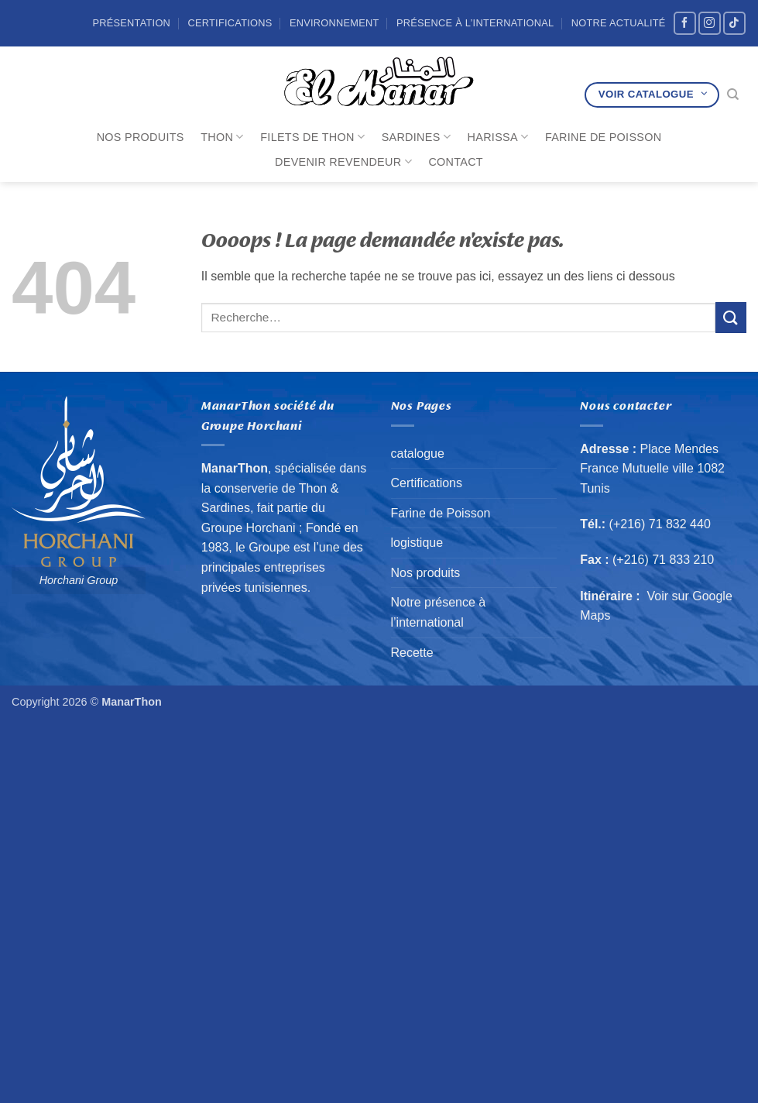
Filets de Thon (312, 136)
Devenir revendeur (343, 161)
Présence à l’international (475, 23)
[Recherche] (732, 94)
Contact (455, 162)
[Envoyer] (730, 317)
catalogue (417, 453)
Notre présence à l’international (438, 612)
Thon (222, 136)
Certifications (229, 23)
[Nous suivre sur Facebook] (685, 23)
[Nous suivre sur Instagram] (709, 23)
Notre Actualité (618, 23)
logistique (417, 542)
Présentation (131, 23)
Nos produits (140, 137)
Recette (412, 652)
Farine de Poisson (603, 137)
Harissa (498, 136)
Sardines (416, 136)
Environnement (334, 23)
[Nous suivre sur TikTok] (734, 23)
